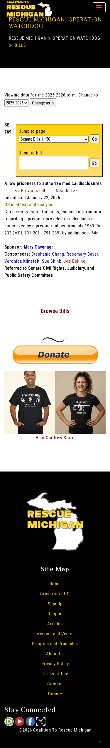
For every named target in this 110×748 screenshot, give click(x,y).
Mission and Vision (55, 634)
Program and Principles (55, 644)
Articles (55, 624)
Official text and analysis (28, 204)
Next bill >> (67, 190)
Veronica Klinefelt (22, 261)
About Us (55, 654)
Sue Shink (51, 261)
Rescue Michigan (28, 38)
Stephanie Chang (47, 254)
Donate (55, 694)
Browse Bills (55, 310)
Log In (55, 614)
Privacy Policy (55, 664)
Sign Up (55, 604)
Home (55, 584)
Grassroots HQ (55, 594)
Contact (55, 684)
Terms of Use (55, 674)
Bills (20, 45)
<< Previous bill (30, 190)
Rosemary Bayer (82, 254)
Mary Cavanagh (39, 247)
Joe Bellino (75, 261)
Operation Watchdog (76, 38)
